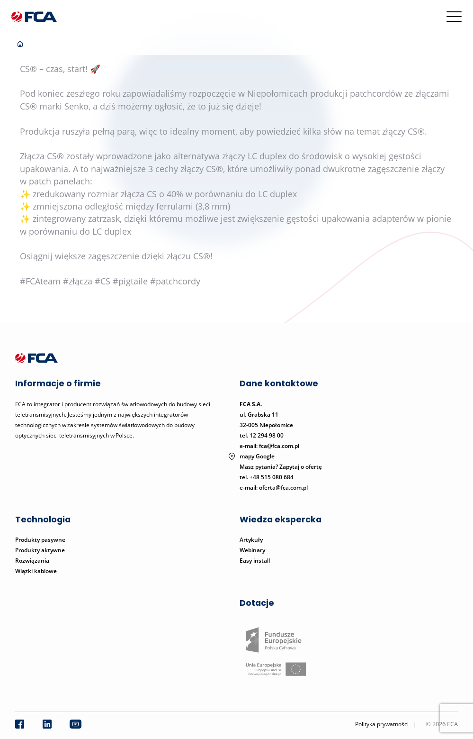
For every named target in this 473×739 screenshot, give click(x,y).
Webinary (252, 550)
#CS (102, 281)
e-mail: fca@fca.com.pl (269, 446)
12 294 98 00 (267, 435)
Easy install (255, 561)
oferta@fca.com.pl (283, 488)
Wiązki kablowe (36, 571)
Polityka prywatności (382, 724)
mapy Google (257, 456)
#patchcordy (175, 281)
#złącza (77, 281)
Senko (76, 106)
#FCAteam (40, 281)
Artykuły (251, 540)
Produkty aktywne (40, 550)
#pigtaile (130, 281)
